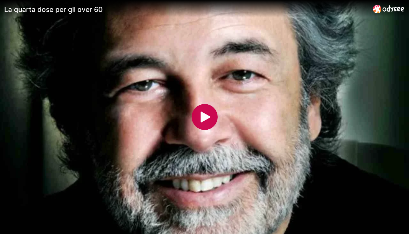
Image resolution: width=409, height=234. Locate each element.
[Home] (388, 9)
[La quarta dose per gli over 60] (186, 9)
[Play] (205, 117)
